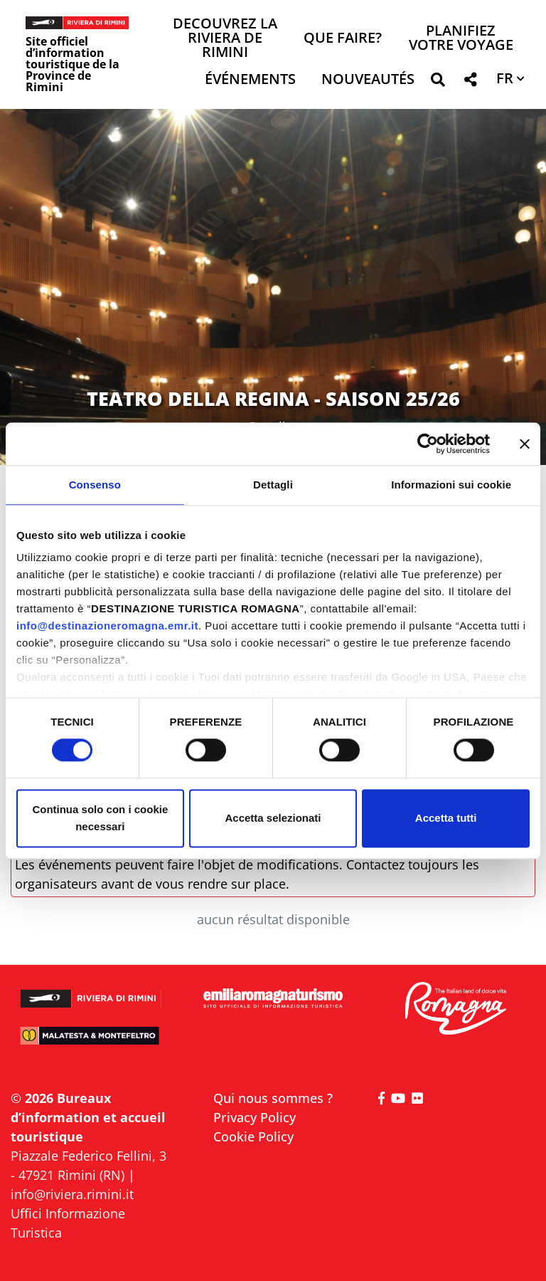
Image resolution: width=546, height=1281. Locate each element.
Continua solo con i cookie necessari (100, 817)
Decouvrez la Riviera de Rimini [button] (225, 38)
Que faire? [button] (343, 39)
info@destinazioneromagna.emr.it (107, 625)
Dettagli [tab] (273, 485)
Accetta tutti (446, 818)
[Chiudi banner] (525, 444)
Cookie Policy (253, 1136)
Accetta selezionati (273, 818)
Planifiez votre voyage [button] (461, 38)
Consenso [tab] (95, 485)
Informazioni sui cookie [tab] (451, 485)
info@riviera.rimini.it (72, 1194)
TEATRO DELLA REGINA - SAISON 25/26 (273, 398)
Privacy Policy (254, 1117)
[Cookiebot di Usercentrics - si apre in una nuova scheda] (427, 443)
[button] (437, 82)
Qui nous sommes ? (273, 1098)
